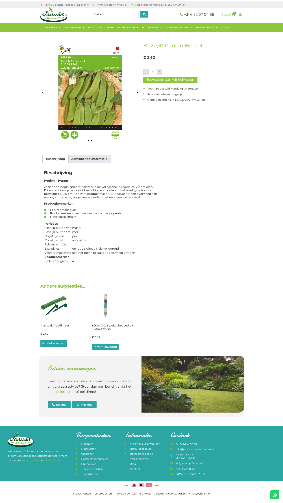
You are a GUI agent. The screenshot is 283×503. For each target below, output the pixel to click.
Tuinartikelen (206, 27)
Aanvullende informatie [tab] (89, 159)
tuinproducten (31, 460)
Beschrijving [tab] (55, 159)
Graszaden (95, 27)
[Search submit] (144, 14)
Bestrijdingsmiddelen (122, 27)
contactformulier (61, 392)
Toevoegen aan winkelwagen (170, 80)
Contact (226, 27)
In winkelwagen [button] (54, 343)
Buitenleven (152, 27)
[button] (43, 92)
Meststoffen (74, 27)
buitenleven (52, 460)
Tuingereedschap (179, 27)
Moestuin (53, 27)
